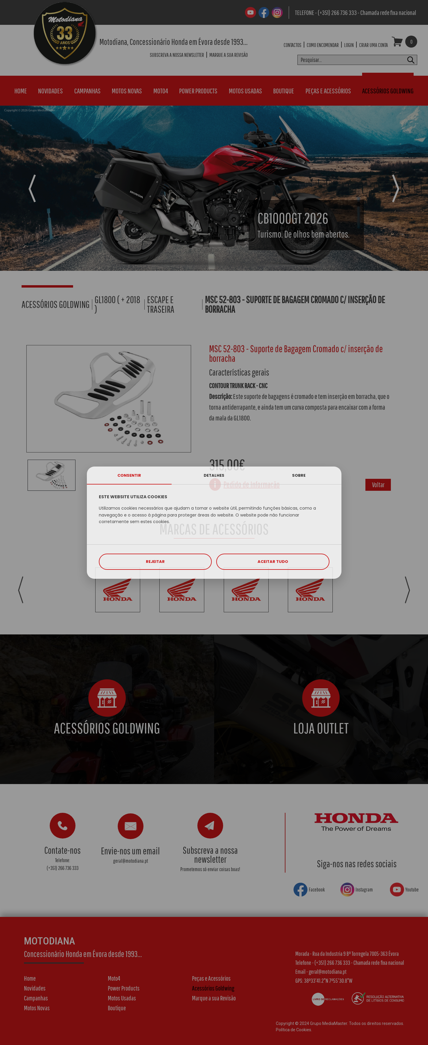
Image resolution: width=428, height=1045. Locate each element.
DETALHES (214, 475)
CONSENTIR (129, 475)
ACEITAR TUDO (273, 561)
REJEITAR (155, 561)
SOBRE (299, 475)
